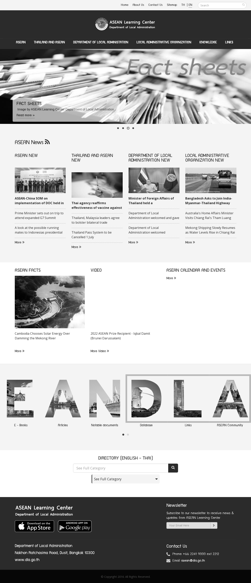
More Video (100, 351)
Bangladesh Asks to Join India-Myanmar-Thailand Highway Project (208, 201)
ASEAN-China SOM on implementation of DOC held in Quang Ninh (39, 201)
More (19, 242)
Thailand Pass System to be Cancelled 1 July (92, 234)
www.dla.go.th (27, 560)
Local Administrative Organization (163, 42)
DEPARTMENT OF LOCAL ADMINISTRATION (150, 158)
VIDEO (96, 270)
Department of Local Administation (100, 42)
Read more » (26, 115)
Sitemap (172, 5)
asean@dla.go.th (193, 561)
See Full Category (108, 479)
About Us (138, 5)
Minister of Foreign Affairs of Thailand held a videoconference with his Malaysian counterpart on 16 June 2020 (151, 201)
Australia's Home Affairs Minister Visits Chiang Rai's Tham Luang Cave (209, 216)
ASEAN (20, 42)
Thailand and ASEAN (49, 42)
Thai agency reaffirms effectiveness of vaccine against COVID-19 (97, 205)
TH (183, 5)
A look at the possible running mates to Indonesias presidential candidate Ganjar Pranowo (38, 230)
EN (190, 5)
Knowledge (208, 42)
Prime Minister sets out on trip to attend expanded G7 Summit (39, 215)
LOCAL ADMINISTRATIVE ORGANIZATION (207, 158)
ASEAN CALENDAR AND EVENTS (195, 270)
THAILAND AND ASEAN (92, 155)
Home (124, 5)
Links (229, 42)
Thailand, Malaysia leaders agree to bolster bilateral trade (96, 220)
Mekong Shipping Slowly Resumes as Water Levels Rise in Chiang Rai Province (210, 230)
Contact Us (155, 5)
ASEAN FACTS (28, 270)
